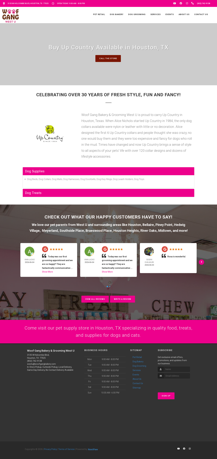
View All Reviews (95, 299)
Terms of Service (66, 449)
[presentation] (174, 384)
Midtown (164, 231)
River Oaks (148, 231)
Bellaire (148, 225)
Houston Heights (126, 231)
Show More (47, 272)
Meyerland (50, 231)
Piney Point (164, 225)
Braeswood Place (99, 231)
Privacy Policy (50, 449)
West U (81, 225)
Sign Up (166, 396)
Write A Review (122, 299)
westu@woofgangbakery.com (41, 364)
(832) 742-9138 (34, 361)
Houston (134, 225)
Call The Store (108, 58)
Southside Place (72, 231)
